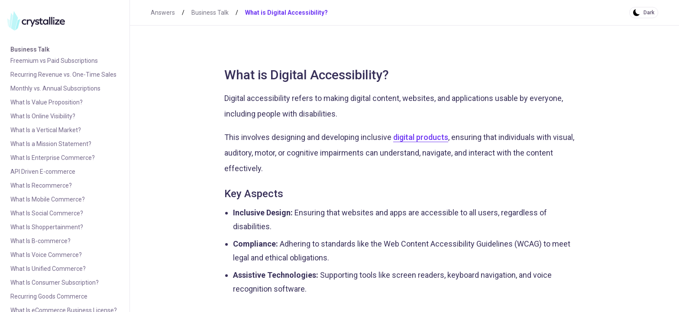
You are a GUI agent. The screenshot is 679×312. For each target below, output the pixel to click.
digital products (420, 137)
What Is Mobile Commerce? (47, 199)
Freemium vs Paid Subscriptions (54, 60)
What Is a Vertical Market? (45, 130)
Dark (648, 13)
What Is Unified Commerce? (48, 268)
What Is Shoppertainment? (46, 227)
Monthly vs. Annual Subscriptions (55, 88)
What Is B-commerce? (40, 240)
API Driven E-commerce (42, 171)
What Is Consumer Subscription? (54, 282)
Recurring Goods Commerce (48, 296)
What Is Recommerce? (41, 185)
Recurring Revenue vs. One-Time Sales (63, 74)
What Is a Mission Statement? (50, 143)
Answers (163, 12)
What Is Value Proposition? (46, 102)
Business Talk (29, 49)
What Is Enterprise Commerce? (52, 157)
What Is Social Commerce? (46, 213)
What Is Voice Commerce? (46, 254)
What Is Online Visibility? (42, 116)
